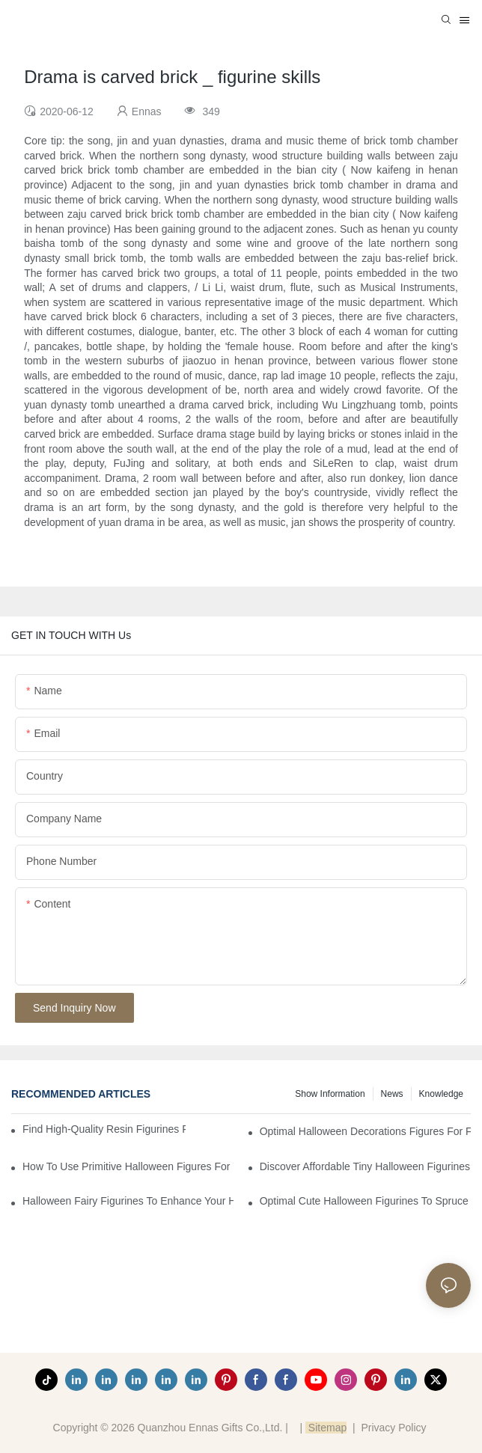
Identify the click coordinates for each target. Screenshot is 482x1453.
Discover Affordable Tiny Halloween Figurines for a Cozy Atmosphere (365, 1166)
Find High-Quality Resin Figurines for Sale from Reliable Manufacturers (104, 1129)
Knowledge (441, 1094)
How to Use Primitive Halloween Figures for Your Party (128, 1166)
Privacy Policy (393, 1428)
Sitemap (326, 1428)
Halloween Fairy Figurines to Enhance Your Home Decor (128, 1201)
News (392, 1094)
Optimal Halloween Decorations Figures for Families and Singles (365, 1131)
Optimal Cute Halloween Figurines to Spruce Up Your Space (365, 1201)
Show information (329, 1094)
